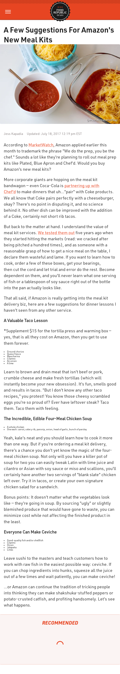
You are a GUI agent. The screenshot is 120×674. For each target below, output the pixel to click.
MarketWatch (40, 144)
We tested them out (56, 232)
